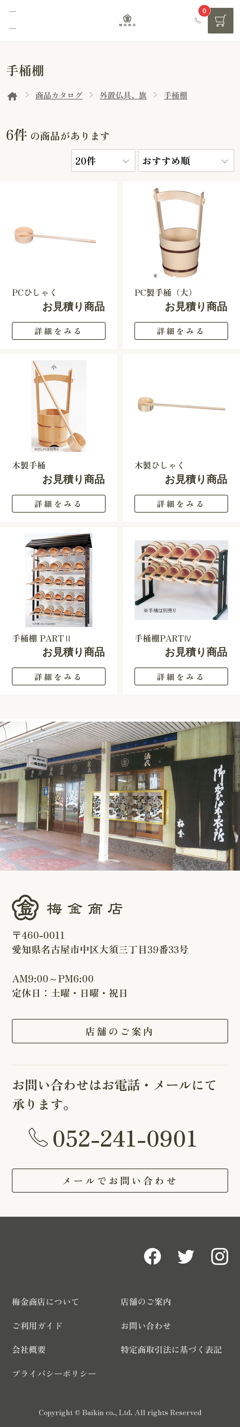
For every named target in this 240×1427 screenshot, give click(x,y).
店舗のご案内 (120, 1031)
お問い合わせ (146, 1325)
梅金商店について (45, 1301)
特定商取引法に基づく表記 (171, 1349)
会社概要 (29, 1349)
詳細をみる (58, 330)
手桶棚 (175, 94)
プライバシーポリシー (54, 1373)
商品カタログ (59, 94)
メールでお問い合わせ (120, 1180)
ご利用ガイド (37, 1325)
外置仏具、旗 (123, 94)
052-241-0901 (125, 1137)
